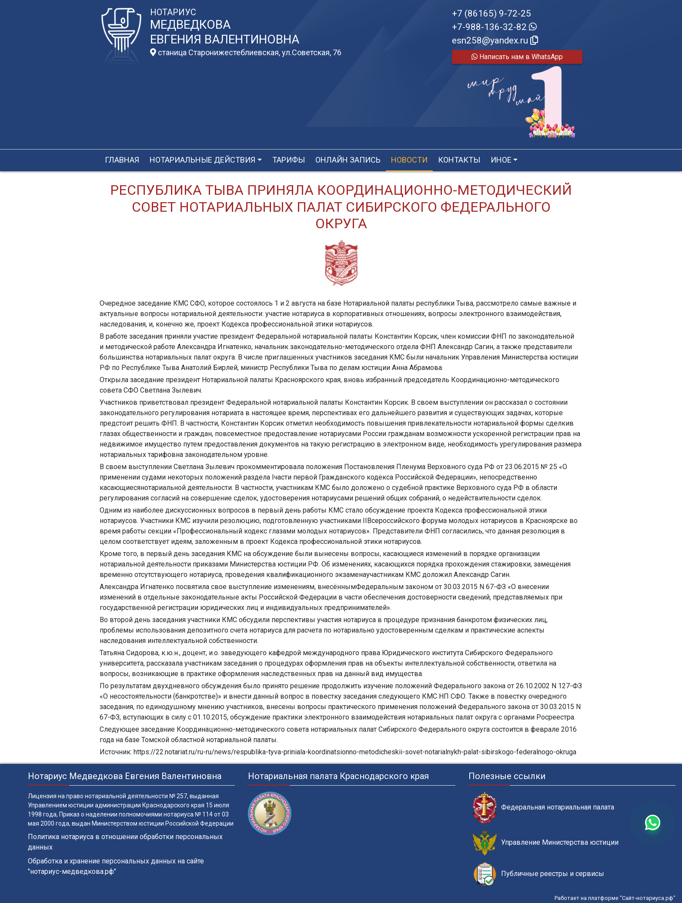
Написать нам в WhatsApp (517, 57)
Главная (122, 159)
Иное (501, 159)
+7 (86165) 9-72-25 (491, 13)
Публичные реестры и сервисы (538, 874)
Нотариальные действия (202, 159)
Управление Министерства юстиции (545, 843)
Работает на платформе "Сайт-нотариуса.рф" (615, 898)
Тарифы (288, 159)
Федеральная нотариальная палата (543, 807)
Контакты (459, 159)
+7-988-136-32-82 (494, 27)
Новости (409, 159)
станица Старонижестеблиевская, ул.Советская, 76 (245, 52)
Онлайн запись (348, 159)
